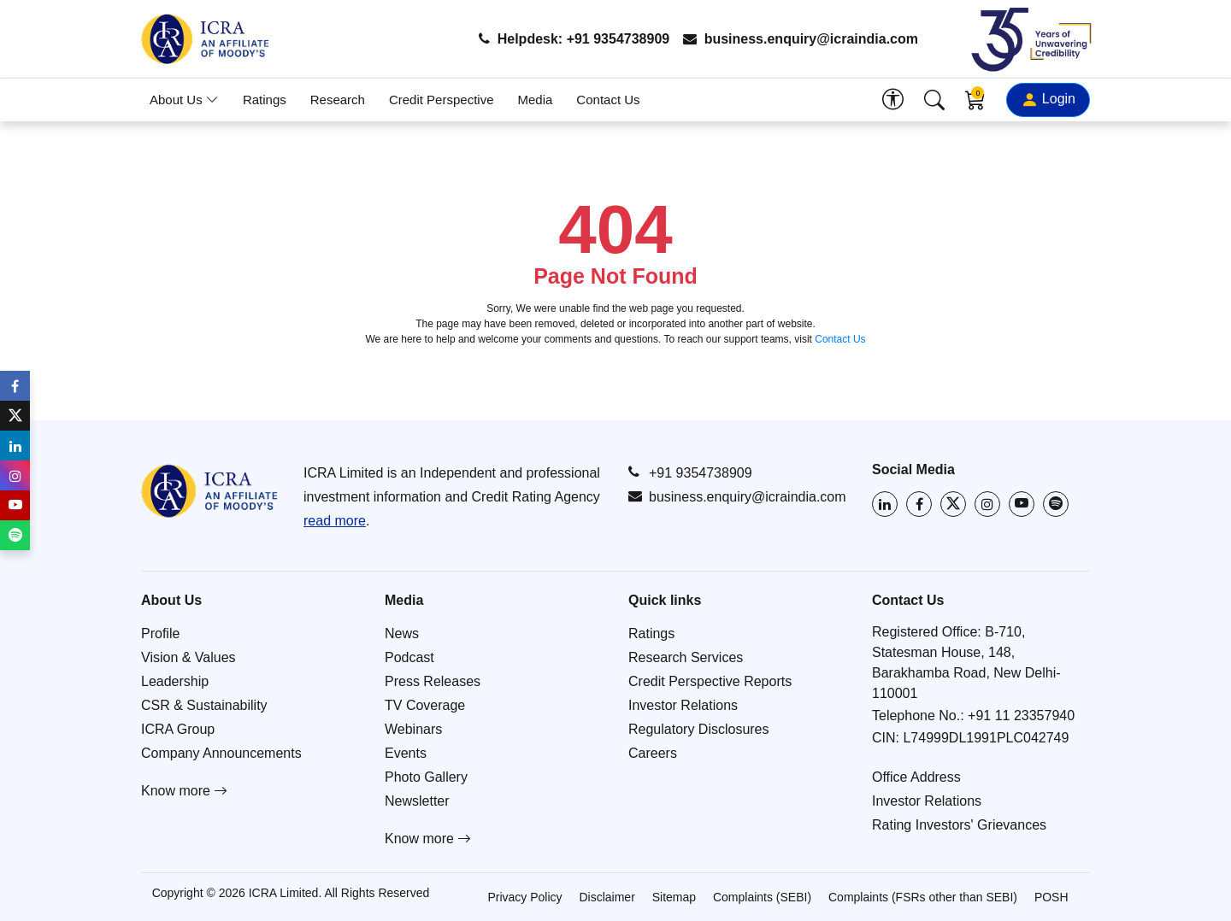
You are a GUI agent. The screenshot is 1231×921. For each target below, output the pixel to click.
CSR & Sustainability (204, 705)
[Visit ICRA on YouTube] (1021, 504)
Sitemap (674, 897)
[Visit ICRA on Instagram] (987, 504)
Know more (184, 790)
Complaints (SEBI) (762, 897)
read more (334, 520)
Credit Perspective (441, 99)
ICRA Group (178, 729)
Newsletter (417, 801)
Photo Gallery (426, 777)
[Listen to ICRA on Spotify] (1056, 504)
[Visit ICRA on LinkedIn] (885, 504)
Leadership (175, 681)
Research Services (685, 657)
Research (337, 99)
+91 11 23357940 (1021, 715)
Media (535, 99)
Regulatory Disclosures (698, 729)
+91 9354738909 (690, 472)
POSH (1051, 897)
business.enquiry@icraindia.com (800, 39)
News (402, 633)
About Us (184, 99)
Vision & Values (188, 657)
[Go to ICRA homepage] (209, 490)
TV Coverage (425, 705)
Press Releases (432, 681)
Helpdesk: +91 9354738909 (574, 39)
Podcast (409, 657)
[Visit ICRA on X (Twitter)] (953, 504)
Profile (160, 633)
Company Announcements (221, 753)
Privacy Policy (524, 897)
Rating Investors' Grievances (959, 825)
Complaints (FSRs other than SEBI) (922, 897)
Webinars (413, 729)
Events (406, 753)
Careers (652, 753)
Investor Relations (683, 705)
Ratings (264, 99)
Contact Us (607, 99)
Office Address (916, 777)
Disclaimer (606, 897)
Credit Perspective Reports (710, 681)
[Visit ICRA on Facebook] (919, 504)
